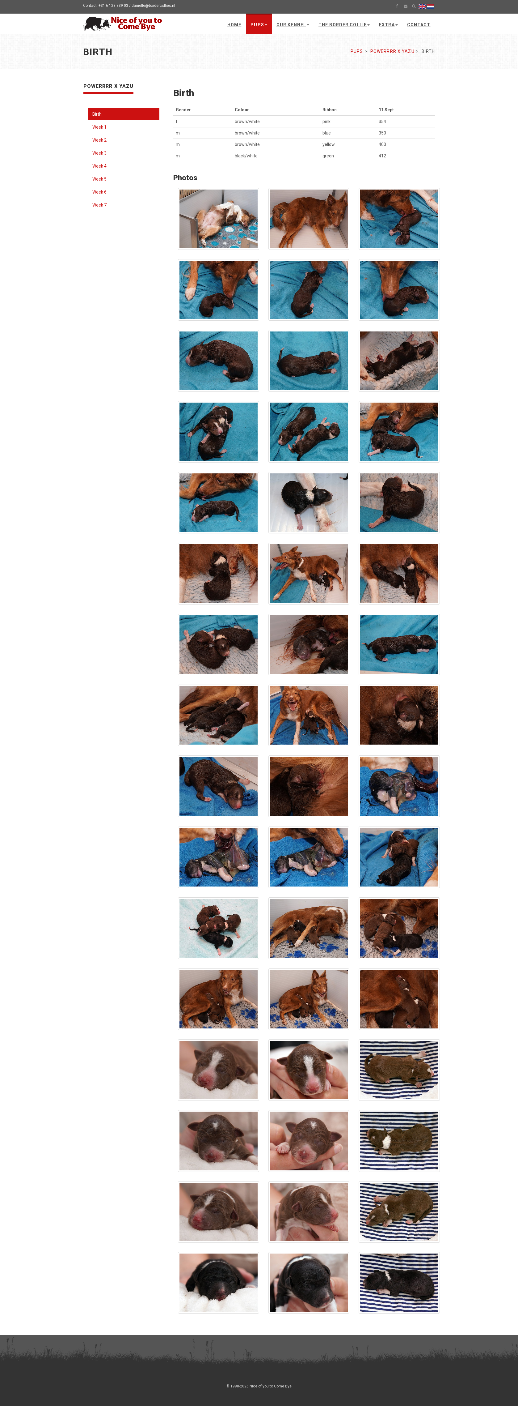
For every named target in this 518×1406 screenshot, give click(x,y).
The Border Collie (344, 24)
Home (234, 24)
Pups (259, 24)
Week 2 (99, 140)
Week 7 (99, 205)
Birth (97, 114)
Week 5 (99, 179)
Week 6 (99, 192)
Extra (388, 24)
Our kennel (292, 24)
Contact (419, 24)
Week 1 (99, 127)
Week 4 (99, 166)
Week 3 (99, 153)
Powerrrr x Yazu (392, 51)
